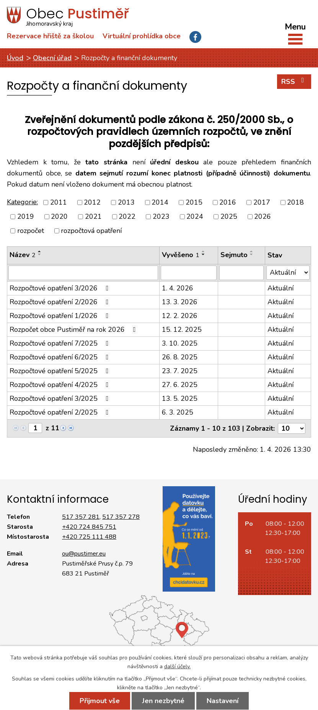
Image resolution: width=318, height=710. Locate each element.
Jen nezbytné (163, 700)
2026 (262, 216)
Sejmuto (234, 254)
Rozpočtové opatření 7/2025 (61, 343)
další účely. (177, 666)
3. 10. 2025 (179, 343)
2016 (227, 202)
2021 (93, 216)
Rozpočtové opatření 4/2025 (61, 384)
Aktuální (280, 288)
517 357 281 (80, 517)
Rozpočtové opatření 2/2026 (61, 302)
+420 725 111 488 (89, 537)
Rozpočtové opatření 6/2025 (61, 357)
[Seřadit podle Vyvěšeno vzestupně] (203, 251)
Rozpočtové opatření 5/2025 (61, 370)
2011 (58, 202)
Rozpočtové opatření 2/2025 (61, 412)
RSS (294, 81)
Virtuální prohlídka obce (142, 36)
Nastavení (222, 700)
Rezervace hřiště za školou (50, 36)
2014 (160, 202)
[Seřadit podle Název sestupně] (40, 254)
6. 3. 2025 (177, 412)
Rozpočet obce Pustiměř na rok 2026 (74, 329)
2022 (127, 216)
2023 (161, 216)
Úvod (15, 57)
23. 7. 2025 (179, 370)
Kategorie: (22, 202)
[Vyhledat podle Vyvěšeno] (189, 273)
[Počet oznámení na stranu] (291, 428)
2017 (261, 202)
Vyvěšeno (180, 254)
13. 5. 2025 (179, 398)
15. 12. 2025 (182, 329)
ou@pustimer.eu (84, 553)
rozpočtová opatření (91, 230)
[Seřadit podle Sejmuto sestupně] (252, 254)
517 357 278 (121, 517)
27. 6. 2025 (179, 384)
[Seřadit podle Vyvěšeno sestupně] (203, 254)
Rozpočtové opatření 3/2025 (61, 398)
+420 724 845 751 (89, 527)
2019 (25, 216)
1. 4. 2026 (177, 288)
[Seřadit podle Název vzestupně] (40, 251)
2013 (126, 202)
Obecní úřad (52, 57)
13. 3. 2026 (179, 302)
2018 (295, 202)
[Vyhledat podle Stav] (288, 273)
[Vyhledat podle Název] (83, 273)
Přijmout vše (100, 700)
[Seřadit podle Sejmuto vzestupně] (252, 251)
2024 (194, 216)
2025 (228, 216)
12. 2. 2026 (179, 315)
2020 (59, 216)
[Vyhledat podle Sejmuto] (241, 273)
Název (23, 254)
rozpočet (30, 230)
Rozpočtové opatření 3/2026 (61, 288)
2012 (92, 202)
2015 (194, 202)
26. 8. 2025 (179, 357)
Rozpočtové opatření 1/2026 (61, 315)
